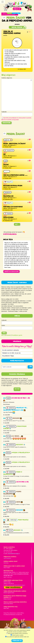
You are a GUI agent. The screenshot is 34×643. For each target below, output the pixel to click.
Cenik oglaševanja (13, 587)
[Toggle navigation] (2, 2)
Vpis (4, 333)
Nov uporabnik (6, 335)
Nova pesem (17, 27)
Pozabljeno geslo (17, 335)
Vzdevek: (4, 320)
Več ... (17, 224)
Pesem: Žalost (13, 17)
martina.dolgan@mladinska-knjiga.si (16, 585)
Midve (19, 502)
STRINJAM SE (17, 640)
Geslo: (3, 325)
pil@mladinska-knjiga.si (14, 553)
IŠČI (30, 367)
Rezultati (17, 418)
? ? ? (17, 389)
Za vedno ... (17, 436)
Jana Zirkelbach (7, 558)
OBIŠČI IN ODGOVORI (11, 271)
